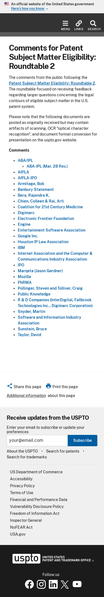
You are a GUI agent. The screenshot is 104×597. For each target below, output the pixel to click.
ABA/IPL (25, 160)
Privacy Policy (22, 486)
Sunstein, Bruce (32, 329)
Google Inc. (28, 236)
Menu (65, 25)
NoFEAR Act (21, 527)
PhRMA (25, 282)
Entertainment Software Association (51, 230)
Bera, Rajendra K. (34, 195)
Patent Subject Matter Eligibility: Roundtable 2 (52, 83)
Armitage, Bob (31, 183)
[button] (24, 387)
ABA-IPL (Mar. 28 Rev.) (47, 166)
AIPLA (23, 172)
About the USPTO (22, 451)
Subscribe (82, 440)
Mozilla (24, 276)
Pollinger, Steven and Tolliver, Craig (50, 288)
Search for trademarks (27, 457)
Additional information (26, 395)
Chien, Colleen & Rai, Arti (41, 201)
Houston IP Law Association (43, 242)
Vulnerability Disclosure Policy (37, 506)
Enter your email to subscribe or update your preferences (45, 429)
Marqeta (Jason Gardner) (40, 271)
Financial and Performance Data (38, 499)
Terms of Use (21, 492)
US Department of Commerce (36, 472)
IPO (21, 265)
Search (93, 25)
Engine (24, 224)
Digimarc (26, 213)
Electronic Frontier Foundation (46, 218)
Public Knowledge (34, 294)
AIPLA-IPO (27, 178)
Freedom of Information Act (34, 513)
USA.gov (18, 534)
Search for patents (62, 451)
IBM (21, 247)
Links (78, 25)
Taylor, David (29, 335)
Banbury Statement (36, 189)
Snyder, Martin (31, 311)
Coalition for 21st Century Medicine (50, 207)
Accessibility (21, 479)
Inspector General (26, 520)
